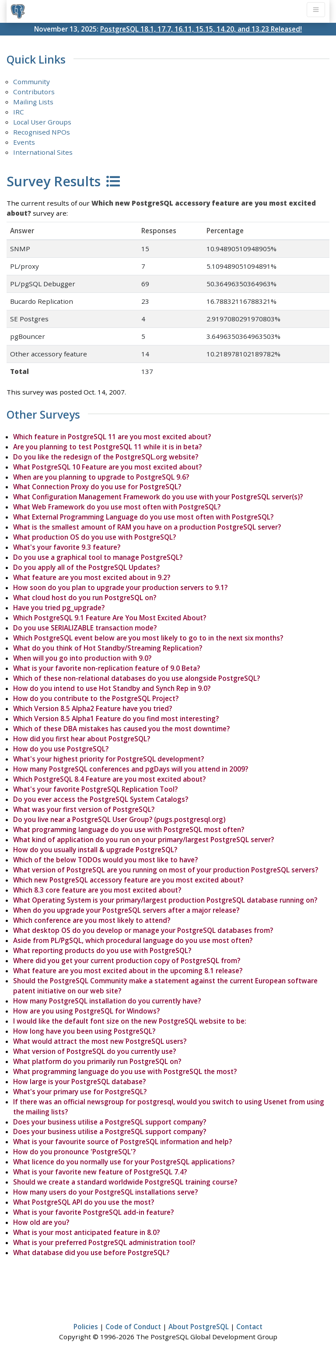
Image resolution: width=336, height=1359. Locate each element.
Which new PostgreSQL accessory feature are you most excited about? (128, 879)
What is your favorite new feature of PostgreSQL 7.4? (100, 1171)
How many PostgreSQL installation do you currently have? (107, 1000)
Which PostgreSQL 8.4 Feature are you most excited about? (109, 779)
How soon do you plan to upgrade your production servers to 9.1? (120, 587)
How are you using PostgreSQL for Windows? (86, 1011)
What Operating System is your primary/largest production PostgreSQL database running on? (165, 900)
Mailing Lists (33, 101)
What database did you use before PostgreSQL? (91, 1252)
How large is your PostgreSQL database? (79, 1081)
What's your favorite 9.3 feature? (66, 547)
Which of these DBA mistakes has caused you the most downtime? (121, 728)
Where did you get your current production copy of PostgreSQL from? (126, 960)
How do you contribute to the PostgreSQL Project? (95, 698)
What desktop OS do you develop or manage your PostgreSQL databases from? (143, 930)
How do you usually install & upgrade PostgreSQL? (95, 849)
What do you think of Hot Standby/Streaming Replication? (107, 648)
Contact (249, 1326)
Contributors (34, 91)
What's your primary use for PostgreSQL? (80, 1091)
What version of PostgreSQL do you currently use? (94, 1051)
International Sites (43, 152)
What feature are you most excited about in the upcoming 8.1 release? (127, 970)
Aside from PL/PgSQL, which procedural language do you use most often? (132, 940)
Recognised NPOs (41, 132)
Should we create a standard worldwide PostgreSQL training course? (125, 1182)
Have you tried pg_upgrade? (59, 607)
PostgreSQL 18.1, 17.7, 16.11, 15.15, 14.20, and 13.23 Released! (201, 29)
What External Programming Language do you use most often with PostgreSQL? (143, 516)
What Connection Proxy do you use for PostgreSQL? (97, 486)
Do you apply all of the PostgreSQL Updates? (86, 567)
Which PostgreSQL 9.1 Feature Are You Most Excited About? (109, 617)
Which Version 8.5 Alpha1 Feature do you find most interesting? (116, 718)
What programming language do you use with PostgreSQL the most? (125, 1071)
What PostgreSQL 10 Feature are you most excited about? (107, 466)
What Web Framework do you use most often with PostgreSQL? (116, 506)
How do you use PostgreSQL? (60, 748)
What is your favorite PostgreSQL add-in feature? (93, 1212)
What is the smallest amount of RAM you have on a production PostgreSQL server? (147, 527)
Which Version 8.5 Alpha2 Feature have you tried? (92, 708)
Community (31, 81)
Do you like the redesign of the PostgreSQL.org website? (105, 456)
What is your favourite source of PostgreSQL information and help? (122, 1141)
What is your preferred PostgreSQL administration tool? (104, 1242)
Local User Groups (42, 121)
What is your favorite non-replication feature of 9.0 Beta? (106, 668)
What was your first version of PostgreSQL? (83, 809)
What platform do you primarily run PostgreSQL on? (97, 1061)
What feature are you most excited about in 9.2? (91, 577)
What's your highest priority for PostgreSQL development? (108, 758)
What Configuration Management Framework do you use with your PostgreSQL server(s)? (158, 496)
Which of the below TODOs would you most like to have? (105, 859)
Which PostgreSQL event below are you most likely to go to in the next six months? (148, 637)
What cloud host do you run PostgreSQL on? (84, 597)
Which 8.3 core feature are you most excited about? (97, 890)
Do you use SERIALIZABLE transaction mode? (85, 627)
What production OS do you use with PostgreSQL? (94, 537)
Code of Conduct (133, 1326)
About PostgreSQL (198, 1326)
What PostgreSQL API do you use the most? (83, 1202)
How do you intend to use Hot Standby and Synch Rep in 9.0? (111, 688)
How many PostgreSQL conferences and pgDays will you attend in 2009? (130, 769)
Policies (86, 1326)
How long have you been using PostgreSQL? (84, 1031)
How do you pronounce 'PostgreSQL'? (74, 1151)
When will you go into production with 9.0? (82, 658)
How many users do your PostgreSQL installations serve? (105, 1192)
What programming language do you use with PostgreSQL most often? (128, 829)
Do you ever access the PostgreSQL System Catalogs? (100, 799)
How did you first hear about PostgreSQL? (81, 738)
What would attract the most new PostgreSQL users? (99, 1041)
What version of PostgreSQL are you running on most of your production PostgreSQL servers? (165, 869)
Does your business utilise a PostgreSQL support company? (109, 1121)
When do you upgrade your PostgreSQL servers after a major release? (126, 910)
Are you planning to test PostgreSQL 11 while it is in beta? (107, 446)
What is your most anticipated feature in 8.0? (86, 1232)
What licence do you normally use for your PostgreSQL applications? (123, 1161)
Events (24, 142)
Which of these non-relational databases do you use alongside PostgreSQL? (136, 678)
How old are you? (41, 1222)
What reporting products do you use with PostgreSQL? (102, 950)
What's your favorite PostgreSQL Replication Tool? (95, 789)
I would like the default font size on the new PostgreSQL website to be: (129, 1021)
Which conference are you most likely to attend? (91, 920)
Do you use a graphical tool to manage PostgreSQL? (97, 557)
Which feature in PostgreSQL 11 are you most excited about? (112, 436)
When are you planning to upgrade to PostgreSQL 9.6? (101, 477)
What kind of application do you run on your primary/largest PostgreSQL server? (143, 839)
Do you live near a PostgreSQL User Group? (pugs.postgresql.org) (119, 819)
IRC (18, 111)
